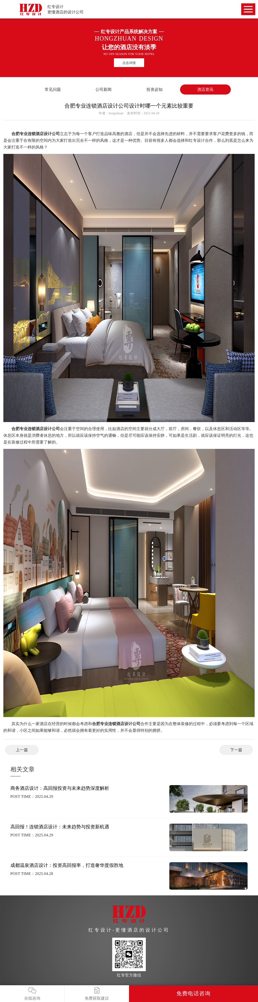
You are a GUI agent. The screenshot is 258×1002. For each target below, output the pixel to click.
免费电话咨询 (193, 993)
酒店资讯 (205, 89)
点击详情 (129, 63)
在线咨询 (32, 994)
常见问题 (53, 89)
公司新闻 (103, 89)
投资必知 (154, 89)
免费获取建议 (96, 994)
